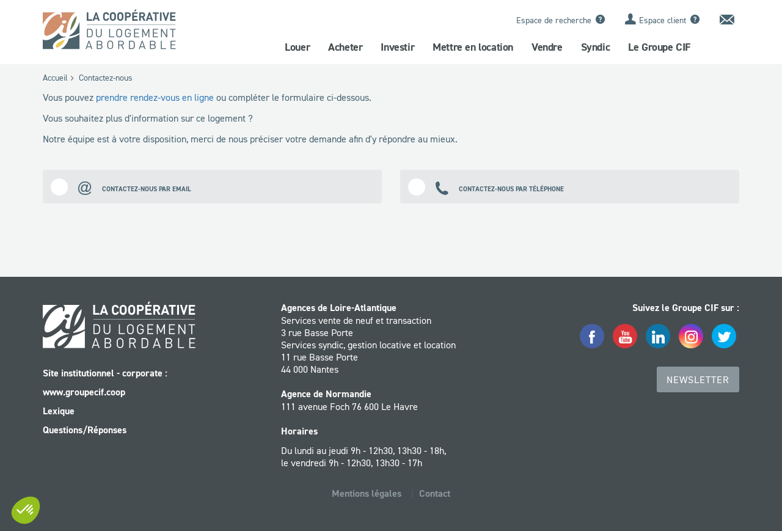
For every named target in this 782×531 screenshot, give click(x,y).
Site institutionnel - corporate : (105, 373)
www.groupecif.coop (84, 392)
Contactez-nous (106, 77)
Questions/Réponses (84, 429)
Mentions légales (366, 493)
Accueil (55, 77)
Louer (297, 47)
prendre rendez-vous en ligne (155, 97)
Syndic (595, 47)
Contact (434, 493)
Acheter (345, 47)
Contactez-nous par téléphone (486, 187)
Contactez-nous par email (121, 187)
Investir (397, 47)
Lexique (59, 411)
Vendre (547, 47)
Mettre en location (473, 47)
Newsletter (698, 379)
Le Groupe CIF (659, 47)
